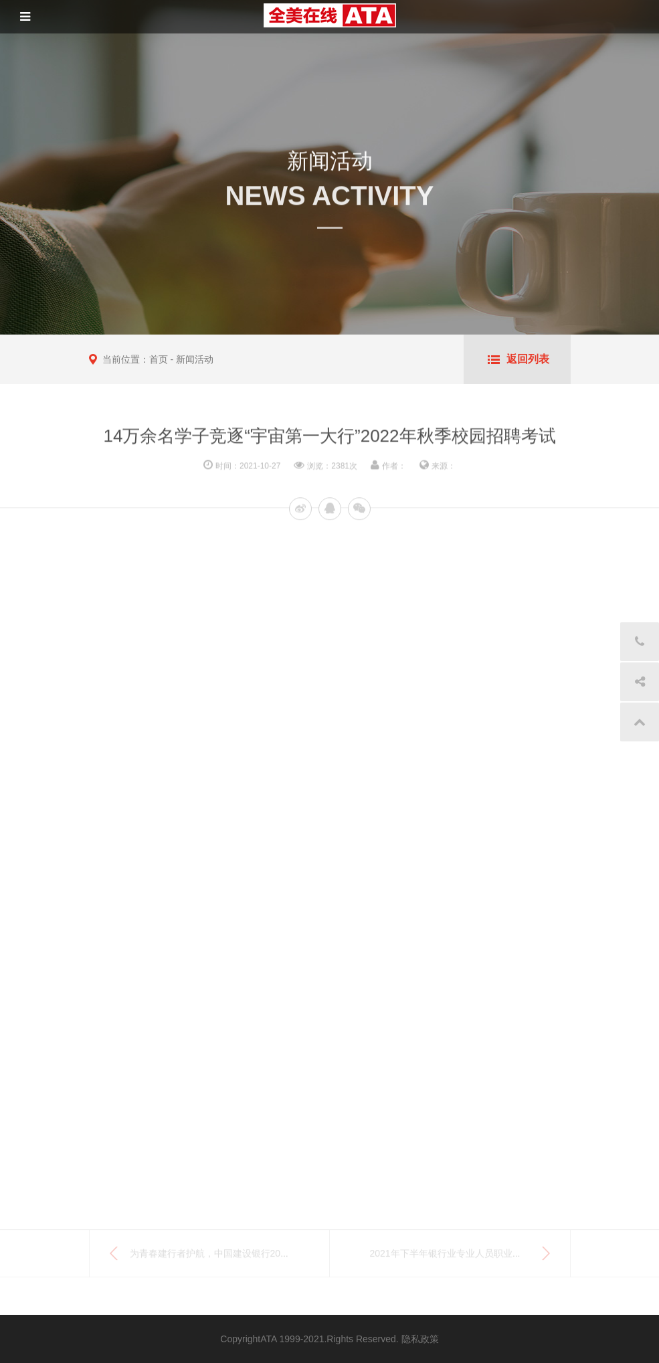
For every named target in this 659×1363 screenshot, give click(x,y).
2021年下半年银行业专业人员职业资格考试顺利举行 (478, 1256)
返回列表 (527, 359)
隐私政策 (420, 1339)
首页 (158, 359)
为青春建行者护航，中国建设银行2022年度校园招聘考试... (252, 1256)
